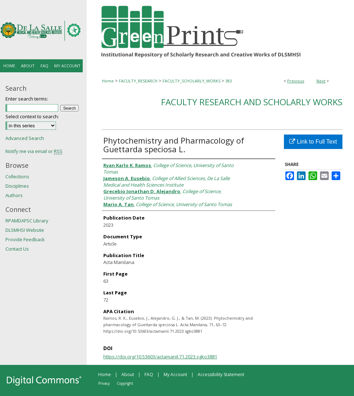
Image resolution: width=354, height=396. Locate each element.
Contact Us (17, 249)
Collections (17, 176)
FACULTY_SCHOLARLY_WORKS (191, 81)
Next (320, 81)
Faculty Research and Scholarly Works (251, 102)
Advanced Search (24, 138)
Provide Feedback (25, 239)
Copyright (125, 383)
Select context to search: (32, 116)
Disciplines (17, 186)
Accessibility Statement (221, 374)
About (127, 374)
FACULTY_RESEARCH (138, 81)
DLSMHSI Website (24, 230)
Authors (14, 195)
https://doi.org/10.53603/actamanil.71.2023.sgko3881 (160, 356)
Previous (295, 81)
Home (108, 81)
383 (228, 81)
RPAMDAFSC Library (26, 220)
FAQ (148, 374)
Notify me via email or (33, 151)
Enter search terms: (26, 98)
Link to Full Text (313, 142)
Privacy (104, 383)
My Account (175, 374)
